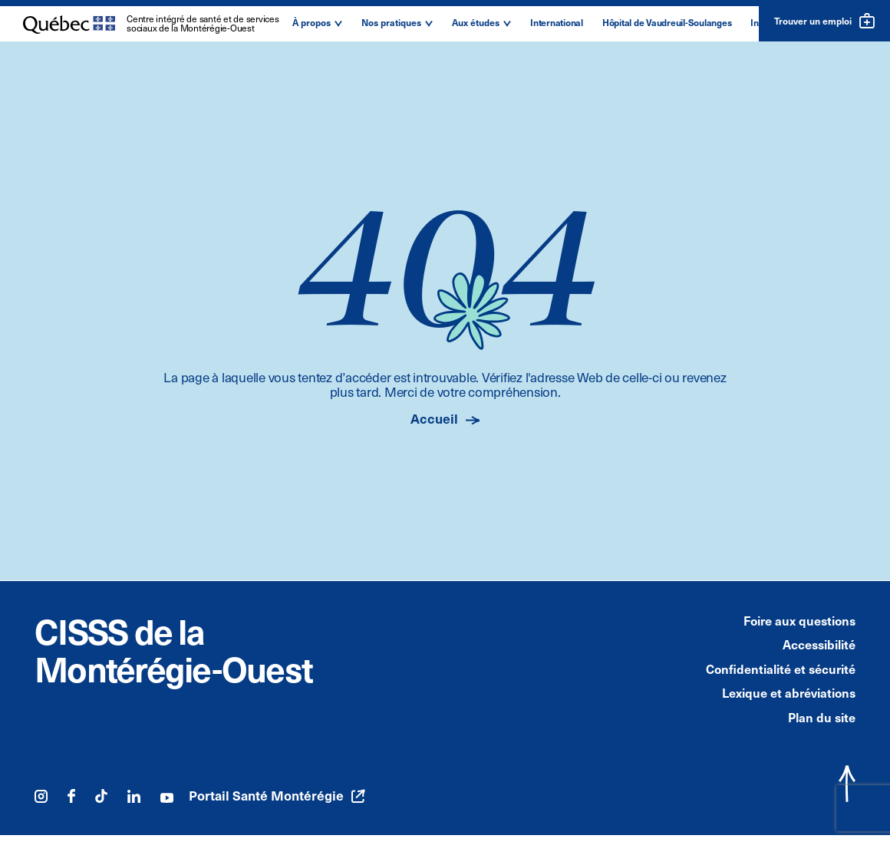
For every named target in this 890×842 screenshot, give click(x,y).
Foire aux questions (799, 620)
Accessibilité (819, 644)
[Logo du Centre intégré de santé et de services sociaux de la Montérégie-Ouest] (151, 25)
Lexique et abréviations (788, 692)
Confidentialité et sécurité (780, 668)
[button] (317, 24)
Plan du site (821, 716)
